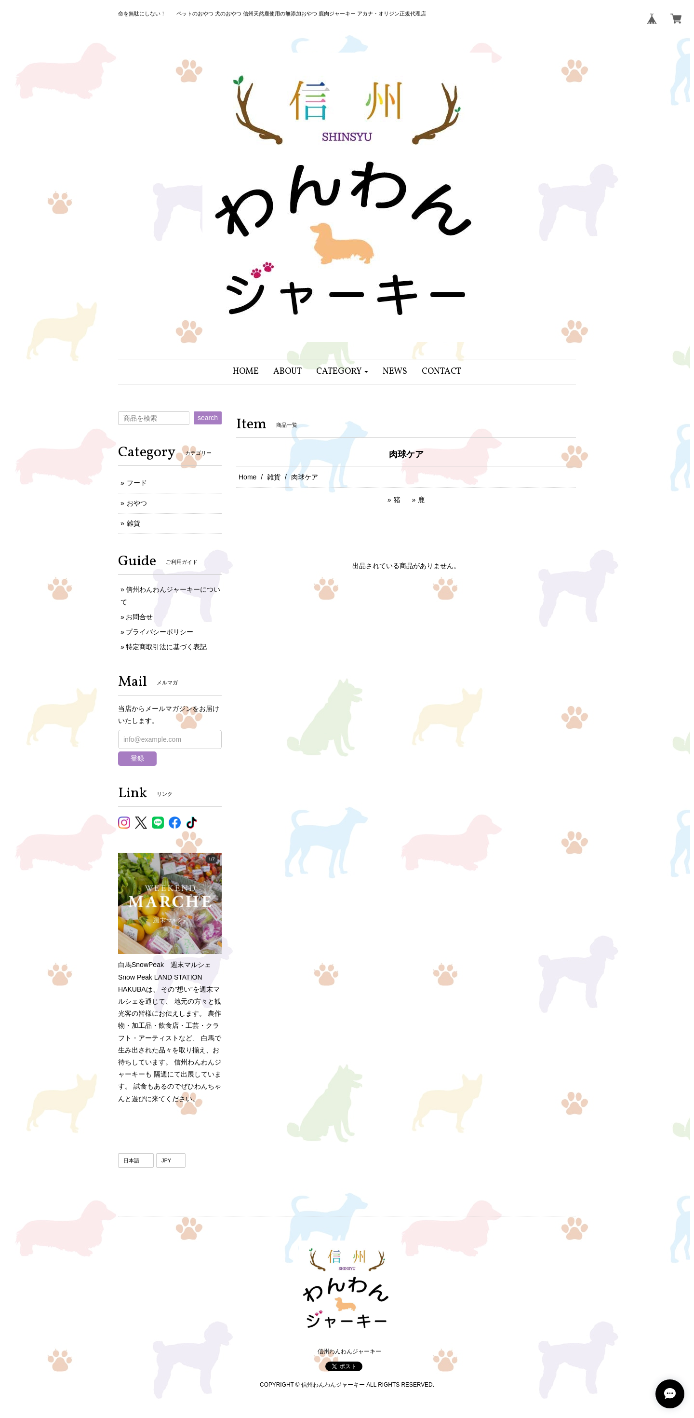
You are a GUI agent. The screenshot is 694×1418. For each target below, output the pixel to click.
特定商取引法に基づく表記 (166, 647)
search (208, 418)
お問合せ (139, 617)
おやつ (137, 503)
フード (137, 483)
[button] (342, 371)
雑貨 (273, 477)
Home (247, 477)
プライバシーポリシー (159, 632)
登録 (137, 758)
